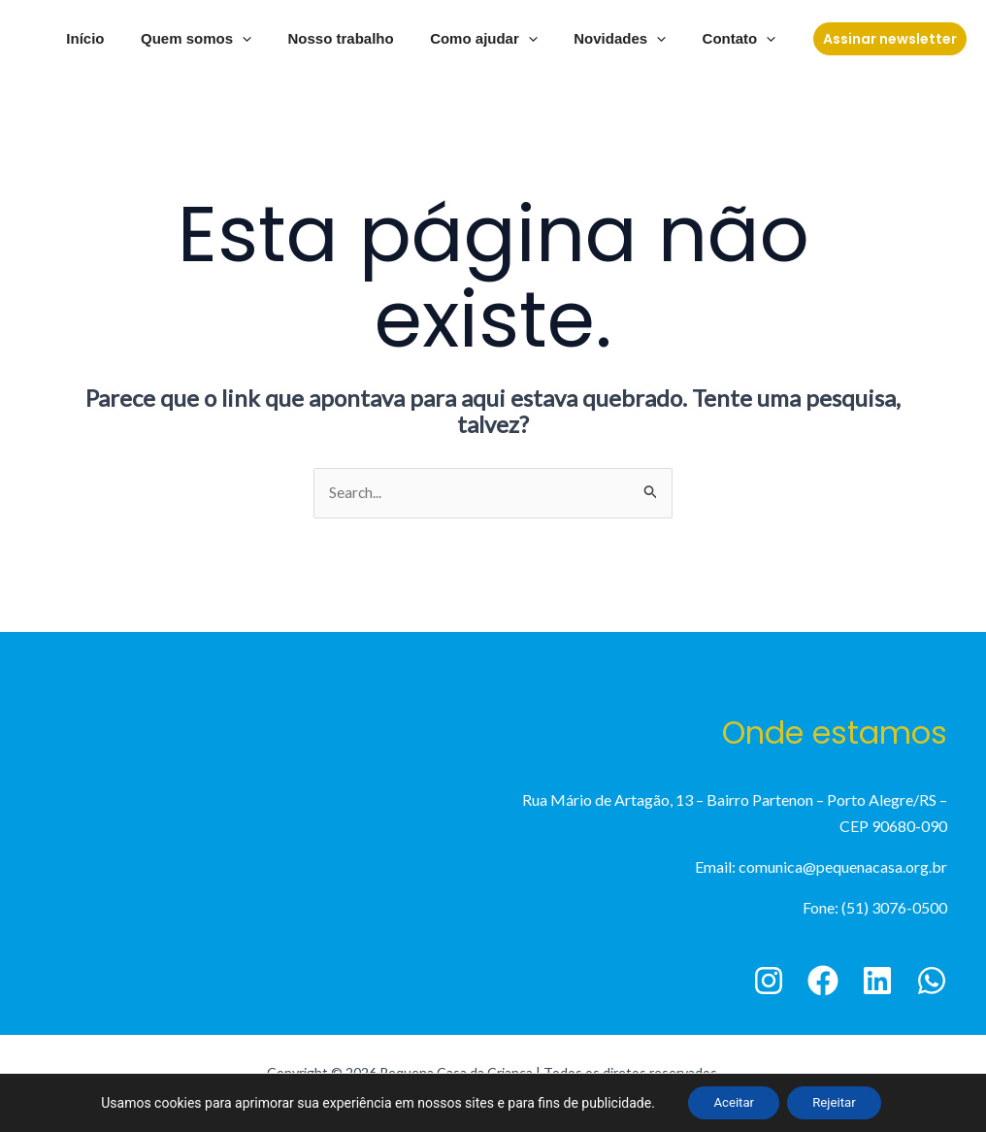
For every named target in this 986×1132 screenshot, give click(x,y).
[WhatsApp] (931, 980)
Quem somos (229, 39)
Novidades (630, 39)
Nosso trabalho (366, 38)
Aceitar (728, 1102)
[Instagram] (768, 980)
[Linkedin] (877, 980)
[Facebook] (822, 980)
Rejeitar (839, 1102)
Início (125, 38)
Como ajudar (502, 39)
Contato (742, 39)
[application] (275, 39)
